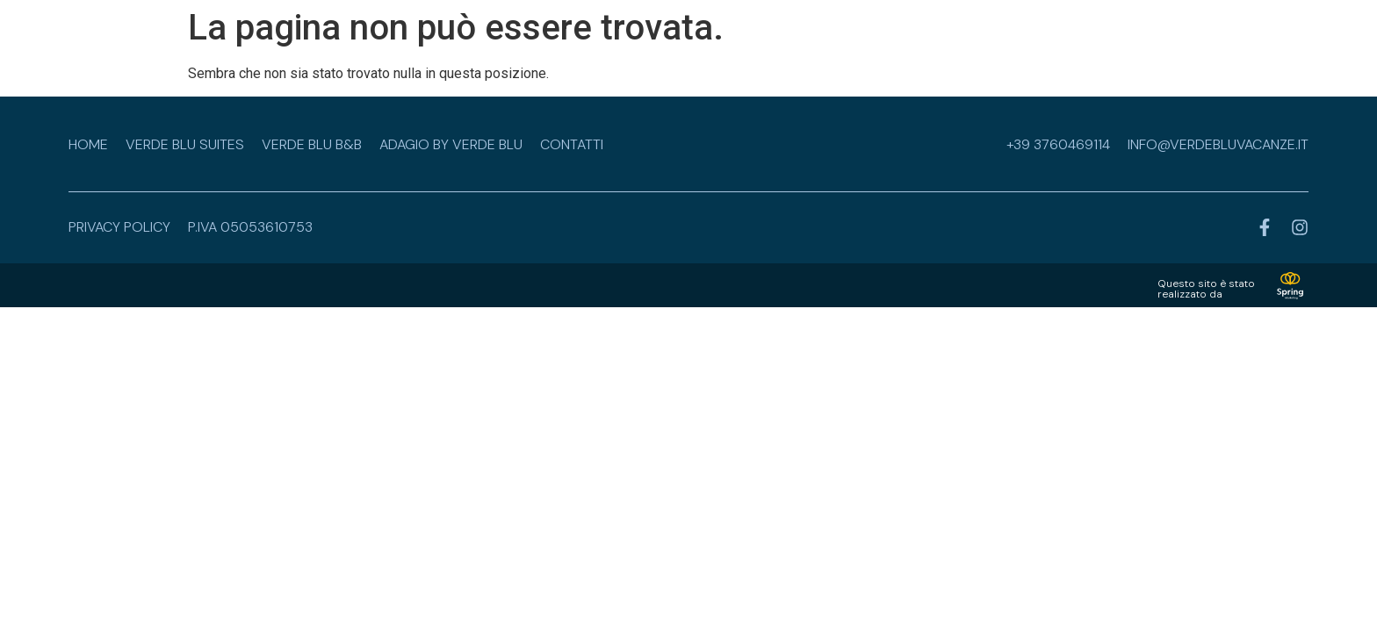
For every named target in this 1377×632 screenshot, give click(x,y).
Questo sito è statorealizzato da (1206, 288)
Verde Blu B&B (312, 144)
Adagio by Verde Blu (451, 144)
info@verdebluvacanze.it (1218, 144)
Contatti (571, 144)
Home (88, 144)
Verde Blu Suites (185, 144)
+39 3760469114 (1058, 144)
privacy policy (119, 227)
